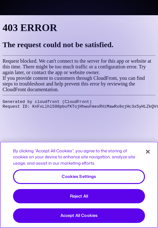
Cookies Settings (79, 176)
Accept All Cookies (79, 215)
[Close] (148, 152)
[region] (79, 185)
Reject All (79, 196)
